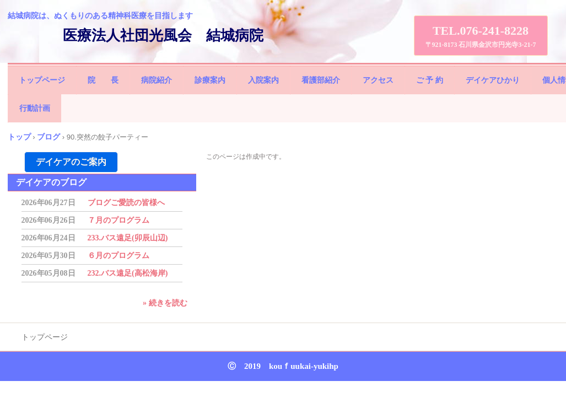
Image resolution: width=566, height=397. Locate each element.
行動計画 (34, 108)
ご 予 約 (429, 80)
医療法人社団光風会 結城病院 (163, 36)
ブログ (48, 136)
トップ (19, 136)
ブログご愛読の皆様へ (126, 202)
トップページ (42, 80)
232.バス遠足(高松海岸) (128, 273)
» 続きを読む (165, 303)
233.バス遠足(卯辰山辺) (128, 238)
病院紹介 (156, 80)
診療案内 (210, 80)
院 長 (103, 80)
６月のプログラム (118, 255)
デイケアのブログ (51, 182)
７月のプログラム (118, 220)
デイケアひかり (493, 80)
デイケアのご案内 (71, 162)
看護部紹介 (320, 80)
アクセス (378, 80)
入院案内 (263, 80)
